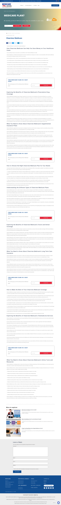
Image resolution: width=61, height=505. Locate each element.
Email (14, 461)
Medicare (22, 5)
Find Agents (34, 487)
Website (14, 465)
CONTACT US (46, 478)
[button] (9, 43)
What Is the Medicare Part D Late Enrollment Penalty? (31, 419)
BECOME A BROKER (36, 485)
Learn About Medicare (29, 5)
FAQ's (45, 483)
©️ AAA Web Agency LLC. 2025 (10, 491)
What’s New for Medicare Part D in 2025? (29, 409)
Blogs (38, 5)
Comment (15, 446)
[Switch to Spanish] (58, 1)
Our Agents (35, 5)
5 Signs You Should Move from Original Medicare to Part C (32, 428)
